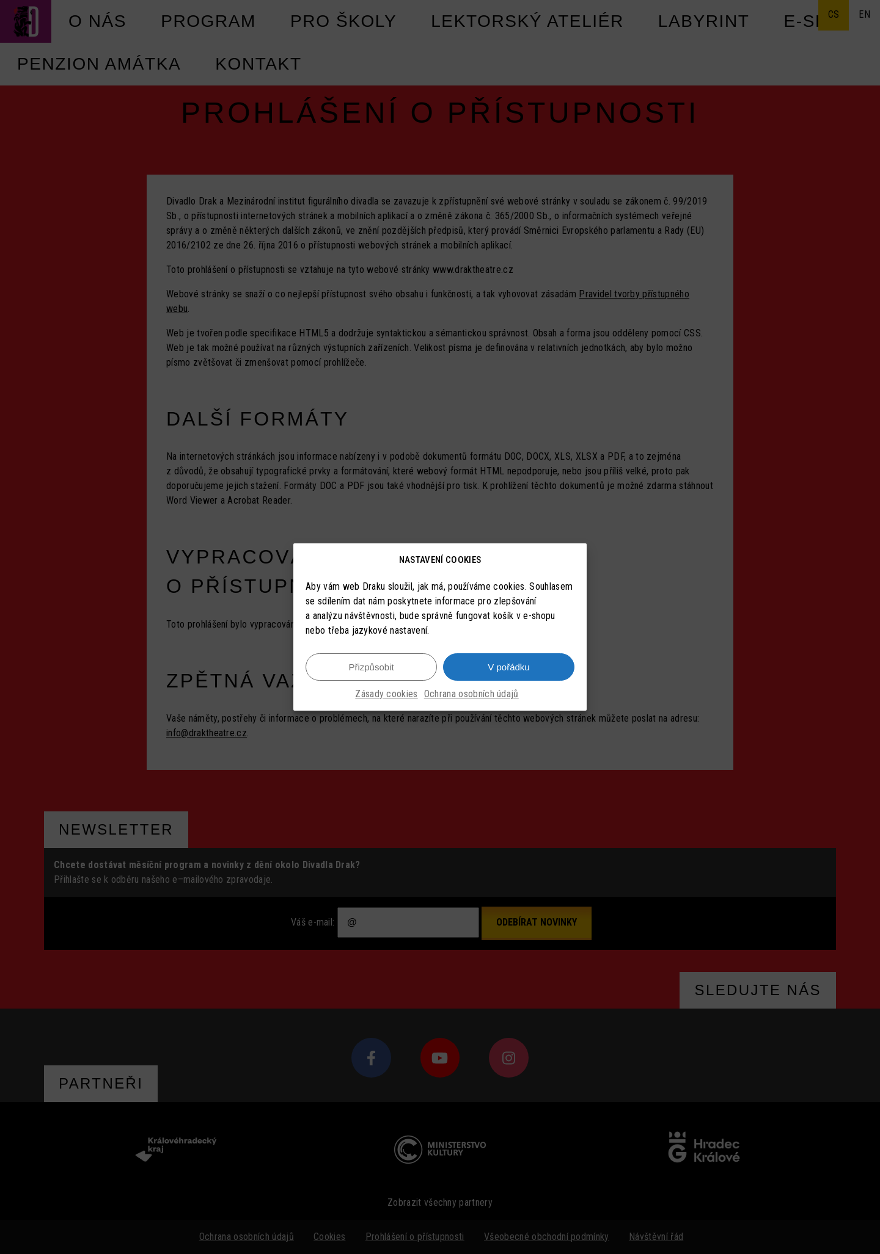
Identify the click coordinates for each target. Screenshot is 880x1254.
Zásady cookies (386, 694)
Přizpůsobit (371, 667)
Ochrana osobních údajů (471, 694)
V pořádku (508, 667)
